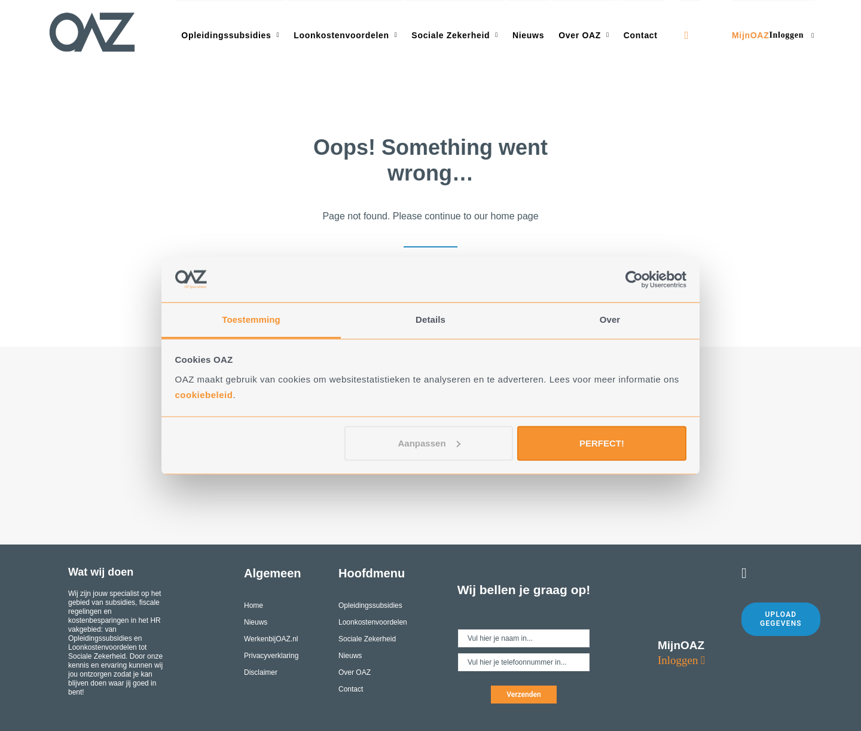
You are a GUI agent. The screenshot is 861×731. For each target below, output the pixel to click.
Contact (641, 35)
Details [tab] (430, 319)
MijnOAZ (773, 35)
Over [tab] (610, 319)
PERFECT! (601, 443)
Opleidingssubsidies (230, 35)
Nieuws (528, 35)
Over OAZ (583, 35)
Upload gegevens (781, 619)
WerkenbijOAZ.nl (271, 639)
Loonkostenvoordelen (345, 35)
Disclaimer (260, 672)
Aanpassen (429, 443)
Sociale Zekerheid (454, 35)
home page (515, 216)
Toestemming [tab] (251, 319)
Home (253, 605)
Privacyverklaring (271, 656)
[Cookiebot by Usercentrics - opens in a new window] (634, 280)
